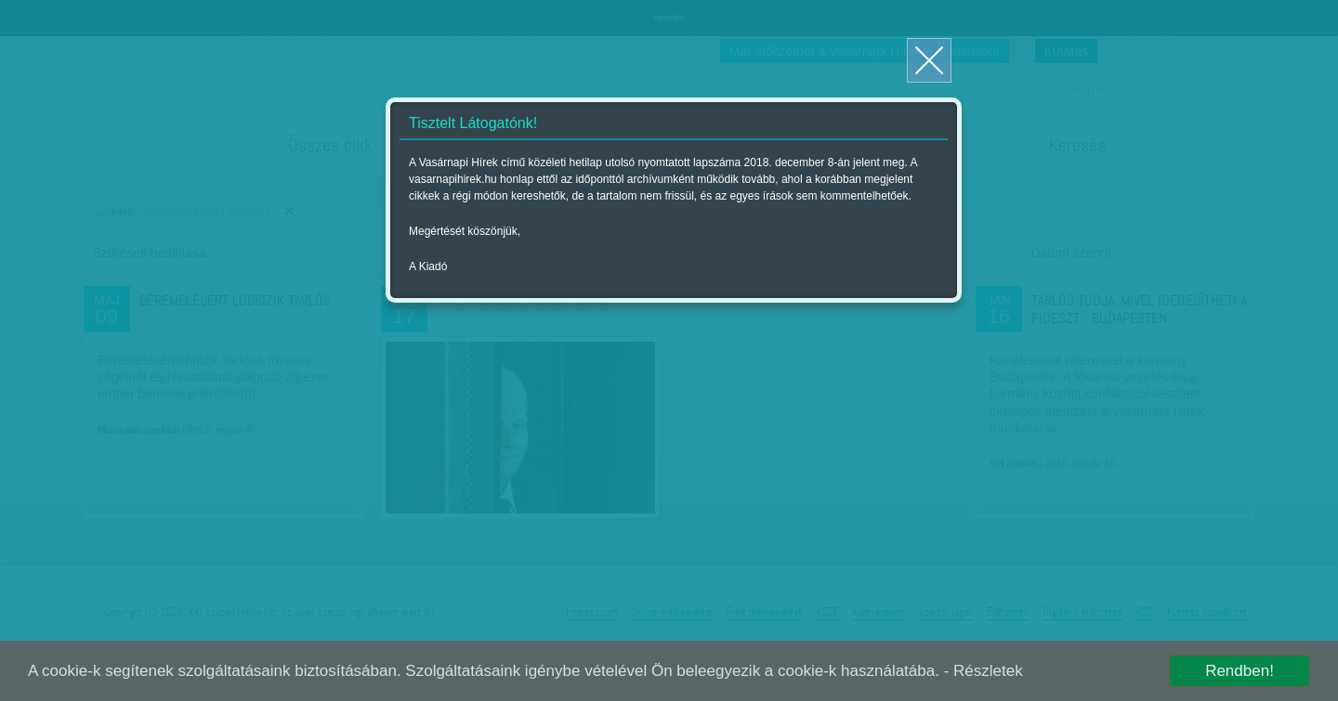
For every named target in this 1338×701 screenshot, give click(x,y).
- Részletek (983, 671)
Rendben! (1239, 671)
